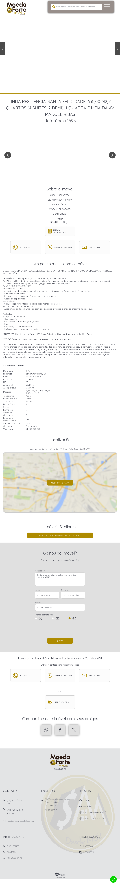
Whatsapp (46, 729)
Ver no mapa (51, 810)
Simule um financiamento (59, 231)
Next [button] (117, 48)
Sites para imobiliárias (60, 877)
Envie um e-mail (94, 247)
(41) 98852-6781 (22, 812)
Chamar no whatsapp (63, 247)
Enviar (60, 641)
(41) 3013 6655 (22, 803)
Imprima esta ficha (61, 702)
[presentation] (60, 630)
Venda (86, 800)
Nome (38, 590)
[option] (60, 46)
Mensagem (40, 570)
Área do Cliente (14, 858)
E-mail (38, 602)
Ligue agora (24, 247)
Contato (11, 852)
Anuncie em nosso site (94, 818)
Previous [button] (2, 48)
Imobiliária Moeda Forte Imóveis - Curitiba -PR (60, 760)
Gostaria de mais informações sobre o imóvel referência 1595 (60, 579)
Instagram (88, 852)
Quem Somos (13, 846)
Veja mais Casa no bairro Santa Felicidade (60, 535)
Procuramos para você (94, 812)
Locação (87, 806)
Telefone (65, 590)
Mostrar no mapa (60, 483)
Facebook (60, 729)
